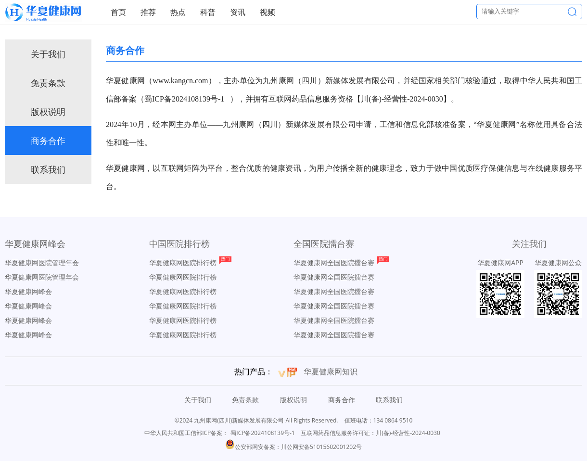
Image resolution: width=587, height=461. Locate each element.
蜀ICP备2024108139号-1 (262, 433)
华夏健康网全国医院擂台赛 (334, 262)
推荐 (148, 12)
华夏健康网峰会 (28, 291)
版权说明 (48, 111)
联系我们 (48, 169)
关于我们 (48, 54)
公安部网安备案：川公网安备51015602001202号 (293, 447)
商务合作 (48, 140)
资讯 (237, 12)
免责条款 (48, 83)
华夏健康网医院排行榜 (183, 262)
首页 (118, 12)
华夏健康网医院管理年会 (42, 262)
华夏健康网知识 (330, 371)
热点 (178, 12)
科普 (208, 12)
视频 (267, 12)
